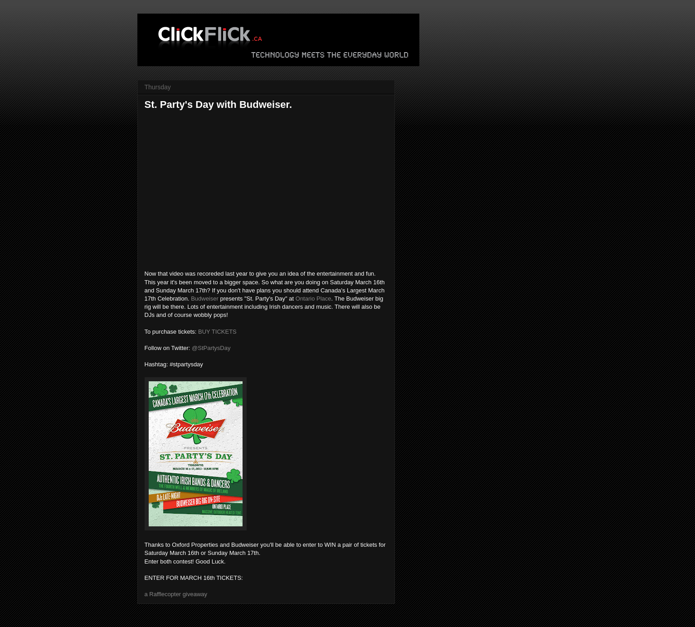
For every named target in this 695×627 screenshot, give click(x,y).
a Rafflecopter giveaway (176, 594)
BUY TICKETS (217, 331)
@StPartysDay (211, 348)
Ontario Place (313, 298)
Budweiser (205, 298)
